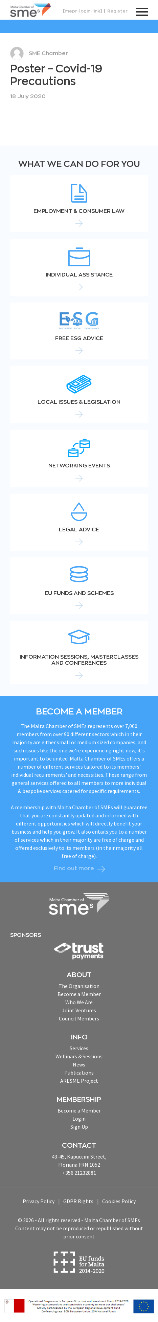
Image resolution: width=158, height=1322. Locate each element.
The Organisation (79, 986)
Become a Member (79, 994)
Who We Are (79, 1002)
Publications (79, 1072)
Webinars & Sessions (79, 1056)
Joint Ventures (79, 1010)
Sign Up (79, 1126)
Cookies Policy (119, 1201)
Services (79, 1048)
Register (117, 11)
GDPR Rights (78, 1201)
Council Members (79, 1018)
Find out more (74, 868)
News (79, 1064)
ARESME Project (79, 1080)
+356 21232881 (79, 1172)
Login (79, 1118)
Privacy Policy (38, 1201)
